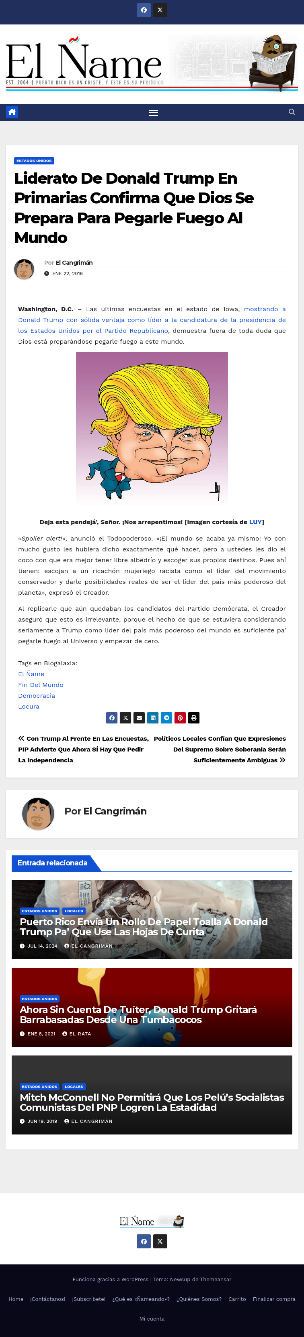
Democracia (36, 695)
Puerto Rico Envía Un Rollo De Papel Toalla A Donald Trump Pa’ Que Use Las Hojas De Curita (144, 927)
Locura (28, 706)
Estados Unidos (34, 160)
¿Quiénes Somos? (199, 1299)
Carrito (237, 1299)
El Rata (76, 1034)
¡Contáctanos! (47, 1299)
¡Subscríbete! (89, 1299)
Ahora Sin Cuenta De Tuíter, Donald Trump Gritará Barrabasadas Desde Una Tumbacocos (138, 1014)
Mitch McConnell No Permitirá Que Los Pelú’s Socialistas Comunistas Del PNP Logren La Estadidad (152, 1102)
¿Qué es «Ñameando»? (141, 1299)
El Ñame (31, 674)
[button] (292, 112)
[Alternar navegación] (153, 112)
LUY (255, 522)
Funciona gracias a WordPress (111, 1279)
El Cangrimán (74, 263)
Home (15, 1299)
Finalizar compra (274, 1299)
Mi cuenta (152, 1319)
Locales (74, 911)
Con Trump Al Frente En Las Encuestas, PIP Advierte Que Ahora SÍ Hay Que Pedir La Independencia (83, 749)
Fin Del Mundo (41, 685)
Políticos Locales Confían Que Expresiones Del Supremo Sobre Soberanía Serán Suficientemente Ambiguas (220, 749)
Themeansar (216, 1279)
